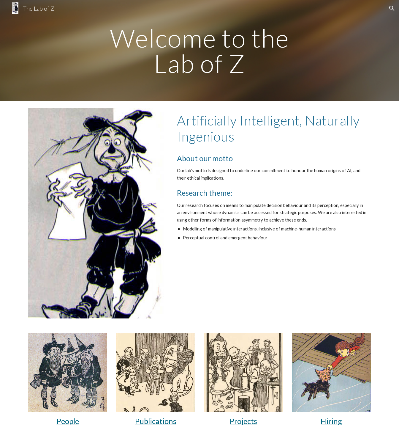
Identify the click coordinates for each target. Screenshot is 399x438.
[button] (392, 8)
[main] (199, 51)
